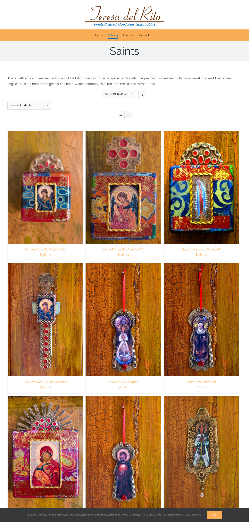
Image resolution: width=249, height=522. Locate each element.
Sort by (115, 94)
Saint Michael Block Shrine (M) (123, 249)
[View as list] (128, 115)
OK (215, 514)
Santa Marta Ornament (123, 382)
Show (20, 105)
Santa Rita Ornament (201, 382)
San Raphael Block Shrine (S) (45, 249)
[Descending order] (142, 95)
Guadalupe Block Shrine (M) (201, 249)
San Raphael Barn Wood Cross (45, 382)
